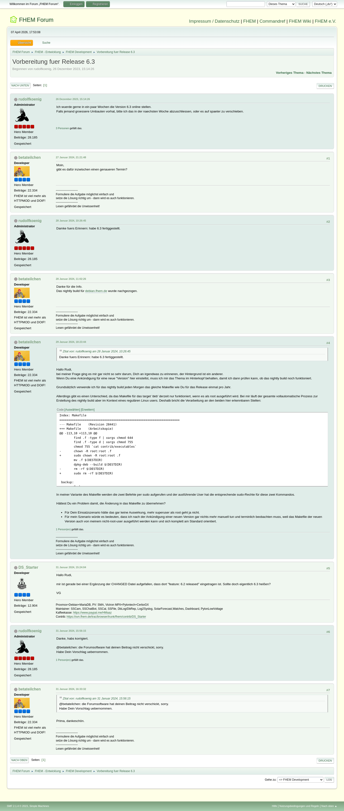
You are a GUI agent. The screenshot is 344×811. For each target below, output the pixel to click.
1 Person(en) (63, 529)
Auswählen (72, 409)
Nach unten (20, 85)
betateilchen (29, 157)
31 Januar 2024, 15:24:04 (71, 567)
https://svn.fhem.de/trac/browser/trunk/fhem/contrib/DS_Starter (106, 616)
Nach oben (19, 760)
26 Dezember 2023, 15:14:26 (73, 99)
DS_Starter (28, 567)
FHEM (249, 21)
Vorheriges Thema (289, 72)
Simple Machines (39, 806)
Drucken (325, 86)
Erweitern (88, 409)
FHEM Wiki (300, 21)
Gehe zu (270, 779)
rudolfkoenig (30, 99)
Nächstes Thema (319, 72)
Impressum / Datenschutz (214, 21)
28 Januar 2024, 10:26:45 (71, 220)
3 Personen (62, 128)
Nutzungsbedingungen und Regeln (299, 806)
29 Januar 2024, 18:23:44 (71, 341)
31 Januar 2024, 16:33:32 (71, 689)
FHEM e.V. (325, 21)
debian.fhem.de (96, 291)
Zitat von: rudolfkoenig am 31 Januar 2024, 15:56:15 (97, 698)
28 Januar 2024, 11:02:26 (71, 278)
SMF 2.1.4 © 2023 (17, 806)
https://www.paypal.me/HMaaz (92, 612)
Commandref (272, 21)
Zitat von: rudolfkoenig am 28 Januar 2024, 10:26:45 (97, 351)
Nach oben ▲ (329, 806)
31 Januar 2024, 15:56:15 (71, 630)
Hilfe (274, 806)
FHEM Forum (36, 19)
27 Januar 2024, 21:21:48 (71, 157)
